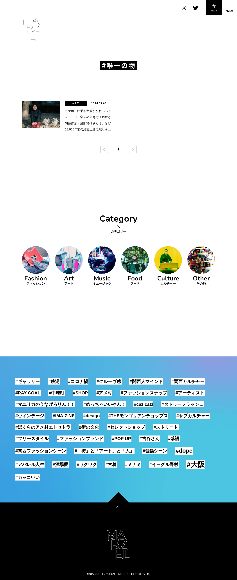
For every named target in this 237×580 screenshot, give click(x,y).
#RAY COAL (27, 392)
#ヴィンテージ (29, 415)
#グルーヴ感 (109, 381)
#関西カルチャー (188, 381)
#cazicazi (143, 404)
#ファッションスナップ (143, 392)
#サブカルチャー (193, 415)
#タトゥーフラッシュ (182, 404)
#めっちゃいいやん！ (104, 404)
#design (91, 415)
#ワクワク (87, 464)
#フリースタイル (31, 438)
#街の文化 (89, 427)
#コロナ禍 (78, 381)
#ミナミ (133, 464)
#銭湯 (53, 381)
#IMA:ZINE (64, 415)
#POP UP (121, 438)
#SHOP (80, 392)
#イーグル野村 (163, 464)
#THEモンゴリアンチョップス (138, 415)
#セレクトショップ (126, 427)
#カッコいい (27, 477)
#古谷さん (150, 438)
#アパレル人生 (29, 464)
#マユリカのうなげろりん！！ (45, 404)
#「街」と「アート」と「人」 (104, 450)
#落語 (173, 438)
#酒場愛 (60, 464)
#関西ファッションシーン (40, 450)
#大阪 (196, 464)
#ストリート (166, 427)
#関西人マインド (146, 381)
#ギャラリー (27, 381)
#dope (184, 450)
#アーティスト (190, 392)
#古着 (111, 464)
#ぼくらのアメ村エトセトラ (42, 427)
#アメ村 (104, 392)
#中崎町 (56, 392)
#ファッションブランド (80, 438)
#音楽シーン (155, 450)
